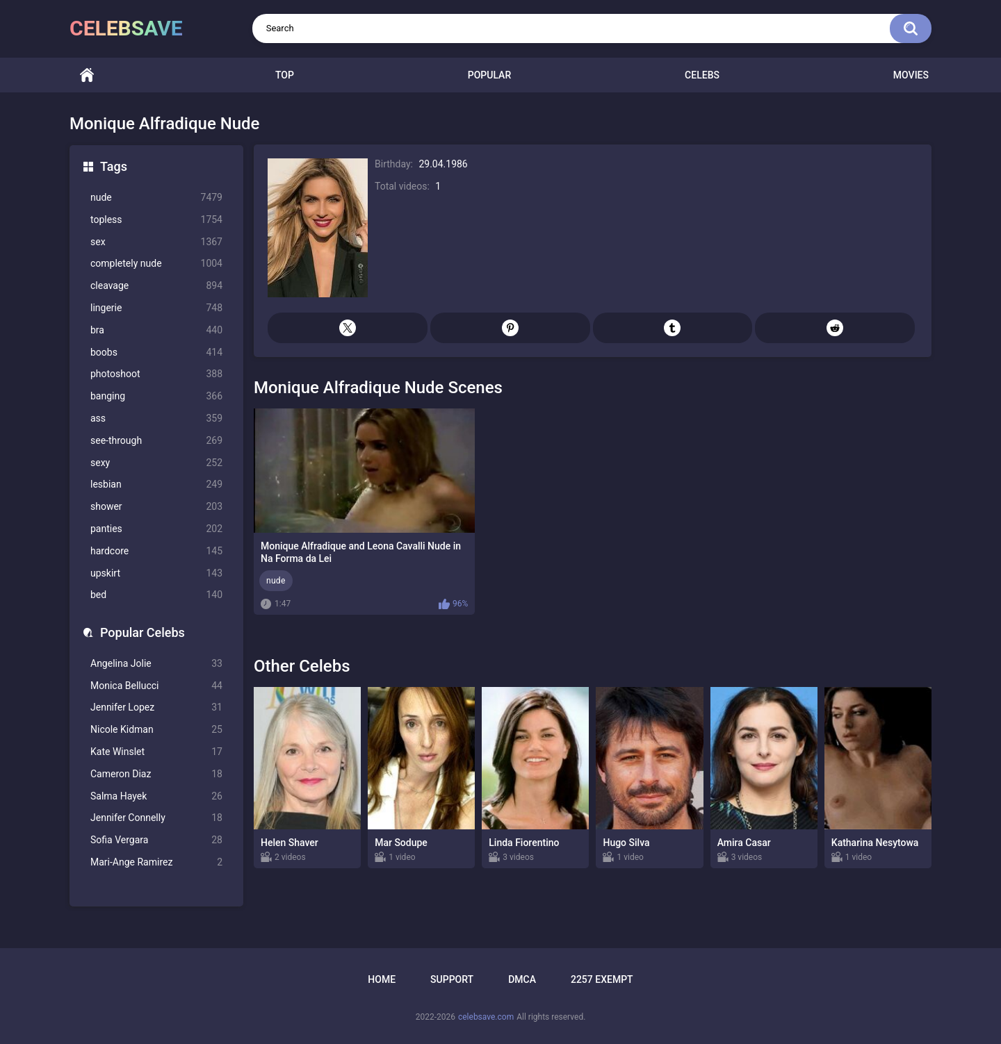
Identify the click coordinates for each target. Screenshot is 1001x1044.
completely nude (156, 264)
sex (156, 242)
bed (156, 595)
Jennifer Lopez (156, 707)
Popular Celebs (142, 632)
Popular (489, 75)
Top (284, 75)
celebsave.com (486, 1017)
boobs (156, 352)
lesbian (156, 484)
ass (156, 418)
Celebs (702, 75)
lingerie (156, 308)
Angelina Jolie (156, 664)
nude (156, 198)
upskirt (156, 573)
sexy (156, 463)
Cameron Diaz (156, 774)
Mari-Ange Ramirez (156, 862)
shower (156, 507)
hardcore (156, 551)
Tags (113, 166)
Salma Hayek (156, 796)
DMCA (522, 979)
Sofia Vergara (156, 840)
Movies (911, 75)
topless (156, 220)
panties (156, 529)
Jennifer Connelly (156, 818)
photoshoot (156, 374)
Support (451, 979)
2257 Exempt (602, 979)
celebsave (126, 28)
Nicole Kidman (156, 730)
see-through (156, 441)
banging (156, 396)
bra (156, 330)
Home (87, 75)
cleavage (156, 286)
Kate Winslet (156, 752)
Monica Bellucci (156, 686)
